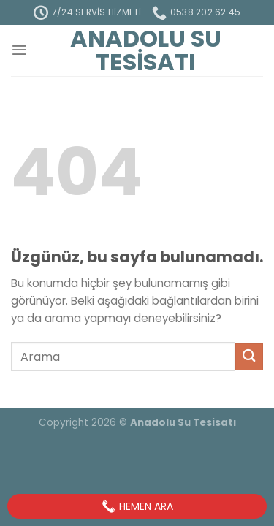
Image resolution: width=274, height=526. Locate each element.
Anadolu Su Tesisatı (145, 50)
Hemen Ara (137, 506)
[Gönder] (249, 356)
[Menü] (19, 50)
